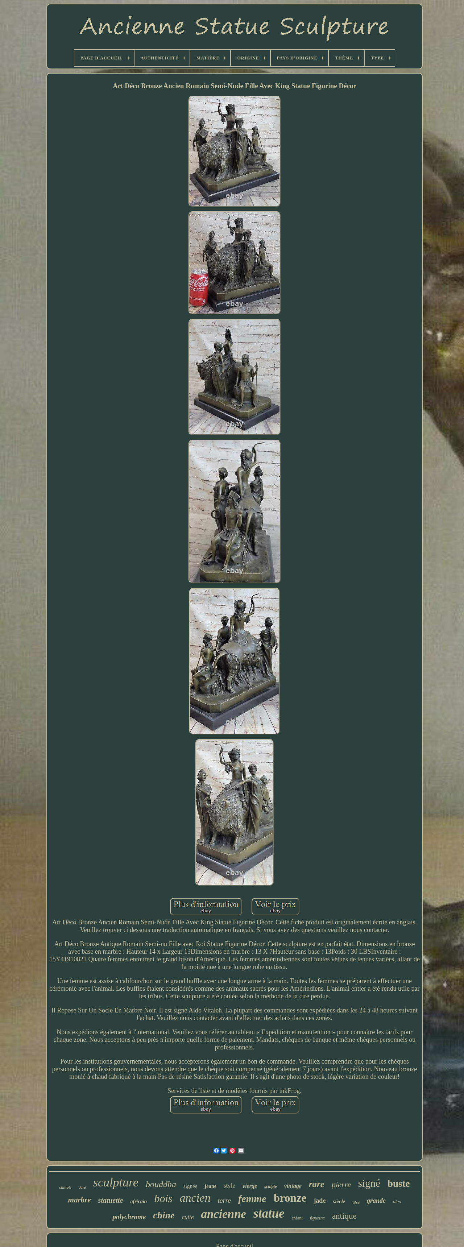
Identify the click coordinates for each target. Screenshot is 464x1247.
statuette (110, 1200)
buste (399, 1183)
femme (252, 1198)
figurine (317, 1218)
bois (163, 1198)
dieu (397, 1201)
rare (316, 1184)
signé (369, 1183)
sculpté (270, 1186)
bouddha (161, 1184)
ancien (194, 1197)
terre (224, 1200)
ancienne (223, 1214)
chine (163, 1215)
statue (269, 1213)
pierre (341, 1184)
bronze (290, 1198)
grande (376, 1200)
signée (190, 1186)
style (229, 1185)
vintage (293, 1186)
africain (138, 1201)
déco (356, 1203)
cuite (188, 1217)
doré (82, 1187)
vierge (250, 1186)
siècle (339, 1201)
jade (320, 1200)
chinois (65, 1187)
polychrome (129, 1217)
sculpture (115, 1182)
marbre (79, 1200)
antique (344, 1216)
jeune (210, 1186)
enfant (297, 1218)
